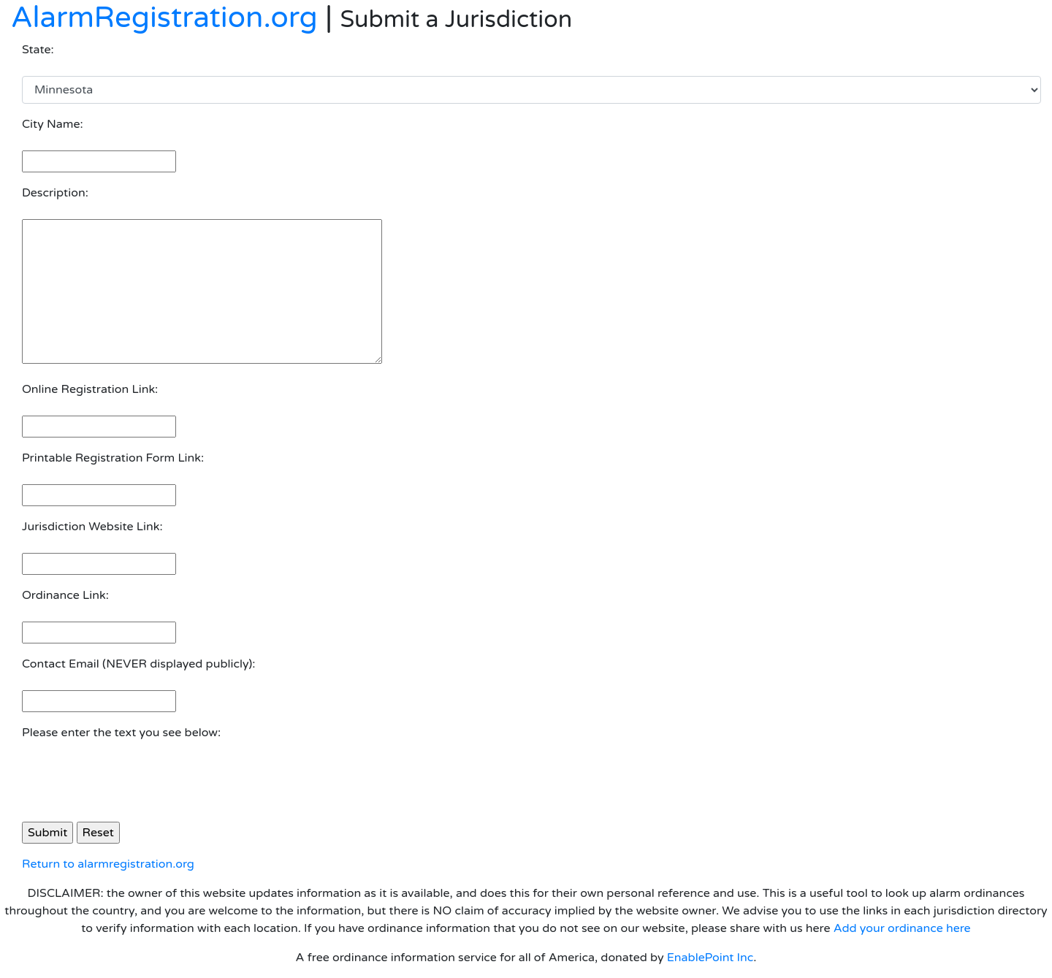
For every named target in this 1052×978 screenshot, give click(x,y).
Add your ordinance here (902, 928)
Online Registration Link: (90, 389)
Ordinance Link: (65, 595)
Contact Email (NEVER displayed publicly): (138, 664)
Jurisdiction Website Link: (92, 526)
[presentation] (133, 781)
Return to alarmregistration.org (108, 864)
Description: (55, 193)
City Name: (52, 124)
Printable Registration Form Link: (113, 458)
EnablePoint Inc (710, 957)
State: (38, 49)
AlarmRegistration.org (164, 17)
